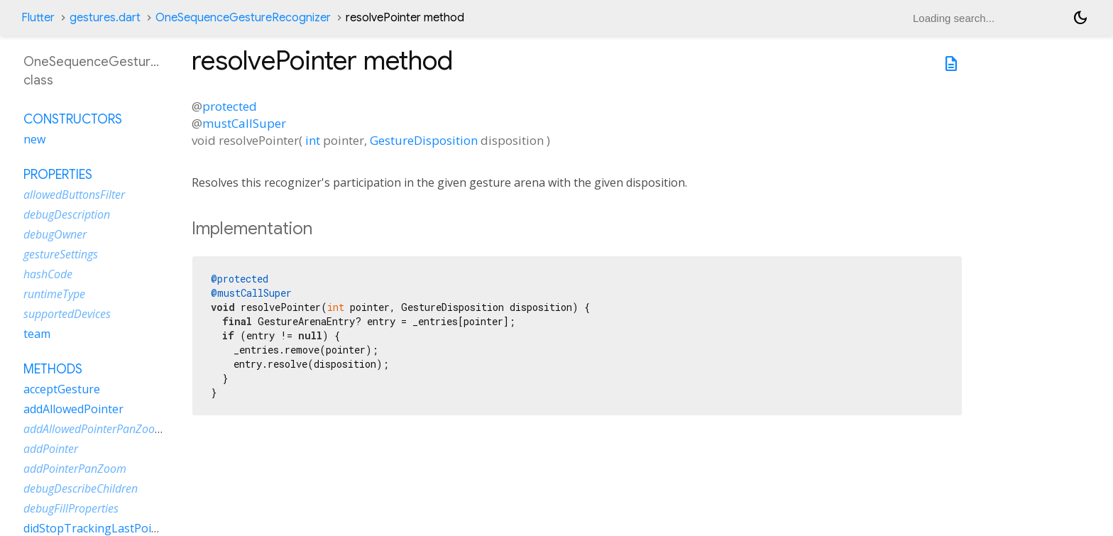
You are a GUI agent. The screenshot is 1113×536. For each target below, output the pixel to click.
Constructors (72, 119)
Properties (57, 174)
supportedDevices (67, 314)
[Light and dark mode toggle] (1080, 17)
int (312, 140)
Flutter (38, 18)
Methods (52, 369)
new (34, 139)
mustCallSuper (244, 123)
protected (229, 106)
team (36, 333)
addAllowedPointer (73, 409)
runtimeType (54, 294)
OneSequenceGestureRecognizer (243, 18)
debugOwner (55, 234)
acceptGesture (61, 389)
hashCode (47, 274)
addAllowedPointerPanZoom (94, 429)
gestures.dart (105, 18)
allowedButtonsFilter (74, 194)
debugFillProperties (71, 508)
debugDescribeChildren (80, 488)
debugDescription (66, 214)
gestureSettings (60, 254)
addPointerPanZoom (74, 468)
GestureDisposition (424, 140)
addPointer (50, 448)
